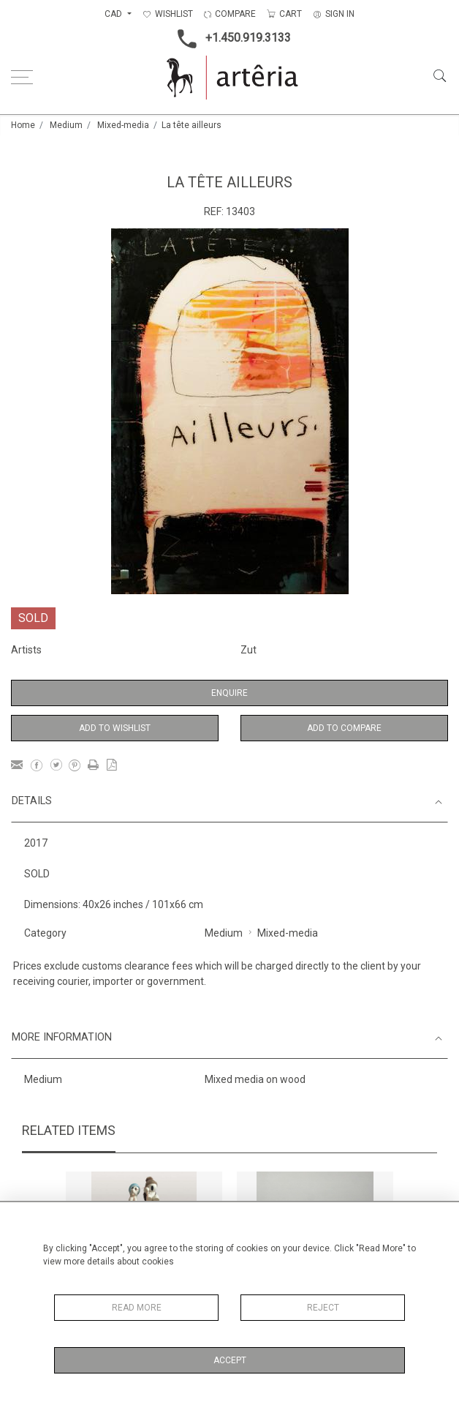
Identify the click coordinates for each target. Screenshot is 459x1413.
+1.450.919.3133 (230, 38)
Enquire (229, 693)
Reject (323, 1308)
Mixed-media (123, 125)
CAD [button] (114, 14)
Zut (248, 650)
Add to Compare (344, 728)
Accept (229, 1360)
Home (23, 125)
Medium (66, 125)
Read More (137, 1308)
